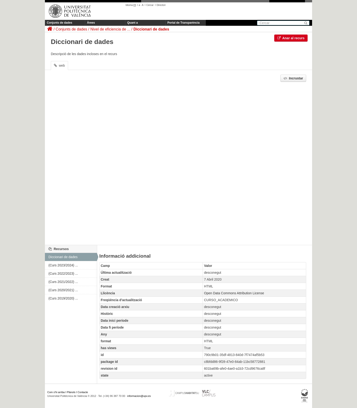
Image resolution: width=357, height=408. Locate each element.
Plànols (71, 392)
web (59, 65)
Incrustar (293, 78)
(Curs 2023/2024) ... (63, 265)
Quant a (132, 22)
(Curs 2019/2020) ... (63, 298)
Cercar (150, 5)
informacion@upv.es (139, 396)
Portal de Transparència (183, 22)
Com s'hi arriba (56, 392)
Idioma (131, 5)
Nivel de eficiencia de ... (110, 29)
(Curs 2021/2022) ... (63, 282)
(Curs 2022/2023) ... (63, 273)
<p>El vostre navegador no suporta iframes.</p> (178, 162)
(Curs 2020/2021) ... (63, 290)
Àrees (91, 22)
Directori (161, 5)
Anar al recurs (291, 38)
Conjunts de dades (59, 22)
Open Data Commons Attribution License (234, 293)
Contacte (83, 392)
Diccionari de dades (151, 29)
